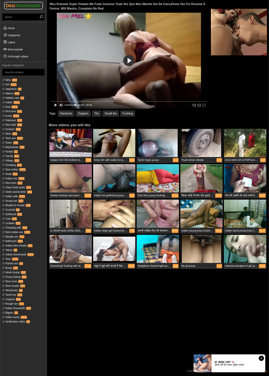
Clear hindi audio (16, 187)
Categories (12, 35)
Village (10, 160)
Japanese (11, 88)
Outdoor (11, 129)
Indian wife (13, 196)
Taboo (9, 249)
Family (10, 156)
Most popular (13, 49)
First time (12, 111)
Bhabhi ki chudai (16, 205)
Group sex (12, 200)
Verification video (16, 321)
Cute (9, 218)
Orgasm (83, 113)
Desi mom (12, 281)
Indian (11, 102)
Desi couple (13, 285)
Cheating (12, 164)
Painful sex (12, 263)
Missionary (12, 290)
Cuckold (11, 209)
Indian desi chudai (17, 245)
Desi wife (12, 124)
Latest (9, 42)
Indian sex (13, 178)
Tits (96, 113)
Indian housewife (16, 308)
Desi (23, 5)
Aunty (10, 115)
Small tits (111, 113)
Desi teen (12, 182)
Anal (10, 106)
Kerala (10, 151)
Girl (9, 84)
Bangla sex (13, 236)
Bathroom (12, 241)
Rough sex (13, 303)
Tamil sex (12, 294)
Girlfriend (12, 214)
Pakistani (12, 120)
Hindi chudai (14, 272)
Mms (9, 79)
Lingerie (11, 299)
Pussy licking (14, 276)
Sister (10, 142)
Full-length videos (15, 56)
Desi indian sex (16, 232)
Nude (10, 173)
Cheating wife (14, 227)
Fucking (127, 113)
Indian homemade (18, 254)
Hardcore (66, 113)
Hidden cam (13, 97)
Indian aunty (14, 317)
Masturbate (13, 147)
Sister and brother (17, 191)
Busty (10, 267)
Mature (10, 93)
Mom (9, 133)
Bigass (10, 312)
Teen (10, 258)
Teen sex (12, 138)
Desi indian (14, 169)
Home (9, 28)
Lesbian (11, 223)
